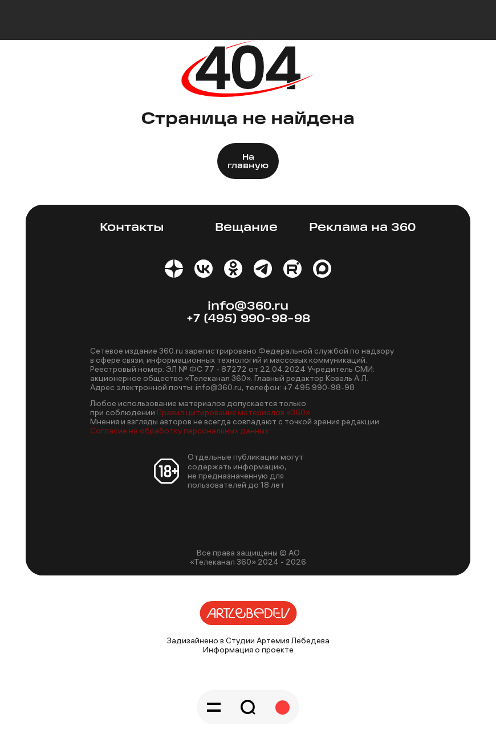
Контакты (132, 227)
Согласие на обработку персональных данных (179, 430)
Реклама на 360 (362, 227)
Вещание (246, 227)
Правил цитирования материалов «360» (233, 412)
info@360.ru (248, 306)
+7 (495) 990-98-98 (248, 319)
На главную (248, 162)
